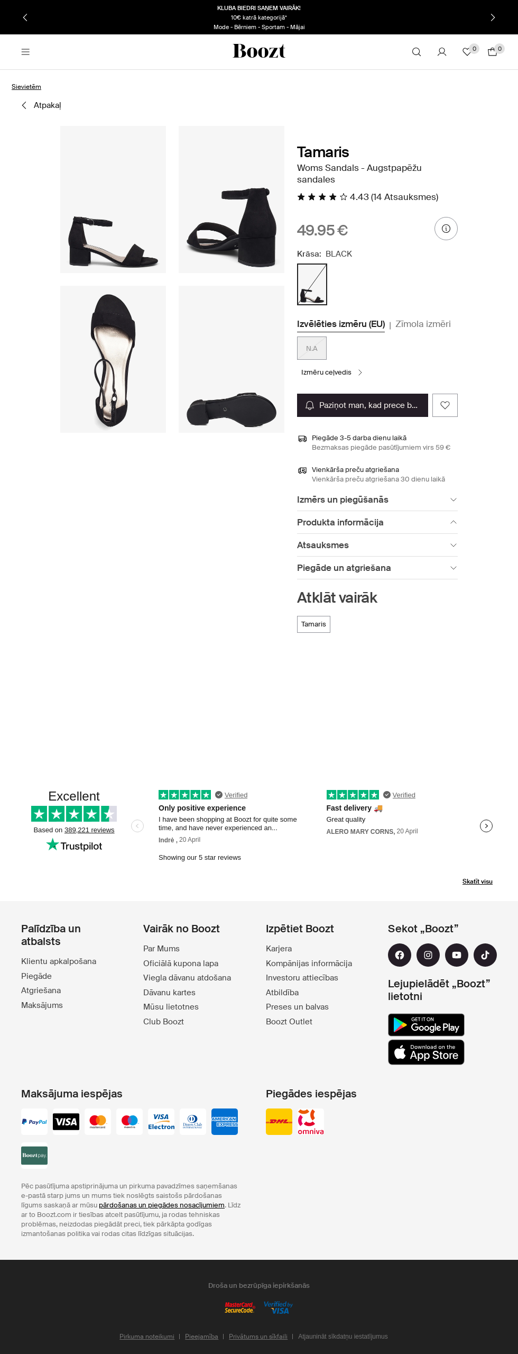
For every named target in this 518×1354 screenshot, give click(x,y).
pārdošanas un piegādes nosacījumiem (162, 1205)
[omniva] (311, 1122)
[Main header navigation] (25, 51)
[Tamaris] (313, 624)
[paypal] (34, 1122)
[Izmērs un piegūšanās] (377, 499)
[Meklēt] (416, 51)
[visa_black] (66, 1122)
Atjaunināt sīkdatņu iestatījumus (342, 1336)
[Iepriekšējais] (25, 17)
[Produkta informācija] (377, 522)
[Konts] (442, 51)
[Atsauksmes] (377, 545)
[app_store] (426, 1052)
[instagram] (428, 955)
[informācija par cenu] (446, 228)
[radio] (312, 284)
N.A (312, 348)
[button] (113, 199)
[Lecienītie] (467, 51)
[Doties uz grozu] (492, 51)
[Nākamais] (492, 17)
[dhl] (279, 1122)
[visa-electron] (161, 1122)
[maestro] (129, 1122)
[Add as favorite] (445, 405)
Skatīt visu (477, 881)
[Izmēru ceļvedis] (332, 372)
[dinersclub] (193, 1122)
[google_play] (426, 1025)
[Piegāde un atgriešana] (377, 568)
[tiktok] (485, 955)
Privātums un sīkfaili (258, 1336)
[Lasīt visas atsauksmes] (367, 196)
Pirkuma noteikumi (146, 1336)
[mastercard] (98, 1122)
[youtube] (456, 955)
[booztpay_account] (34, 1156)
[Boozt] (259, 52)
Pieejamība (201, 1336)
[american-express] (224, 1122)
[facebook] (399, 955)
